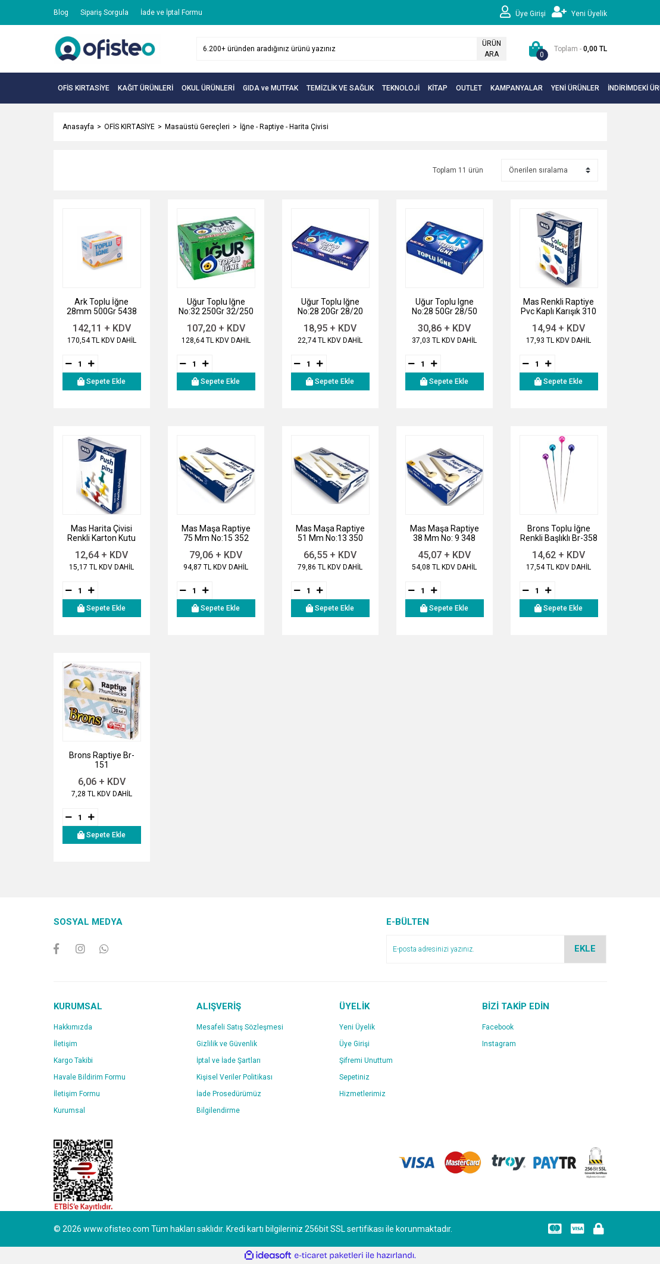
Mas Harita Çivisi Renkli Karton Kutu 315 (101, 533)
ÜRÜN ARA (491, 48)
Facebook (498, 1027)
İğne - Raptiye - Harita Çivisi (284, 127)
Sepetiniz (354, 1077)
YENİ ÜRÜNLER (575, 88)
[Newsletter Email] (496, 949)
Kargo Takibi (73, 1060)
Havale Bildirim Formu (90, 1077)
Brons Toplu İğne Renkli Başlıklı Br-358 (559, 533)
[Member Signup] (579, 12)
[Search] (351, 49)
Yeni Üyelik (357, 1027)
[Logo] (107, 48)
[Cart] (565, 49)
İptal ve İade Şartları (228, 1060)
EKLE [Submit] (585, 948)
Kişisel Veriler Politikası (234, 1077)
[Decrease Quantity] (69, 363)
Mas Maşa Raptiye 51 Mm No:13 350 (330, 533)
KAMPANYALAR (516, 88)
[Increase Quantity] (92, 363)
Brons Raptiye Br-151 (101, 759)
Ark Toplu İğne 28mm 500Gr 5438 (102, 306)
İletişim (65, 1044)
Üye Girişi (354, 1044)
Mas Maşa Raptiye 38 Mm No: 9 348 (444, 533)
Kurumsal (69, 1110)
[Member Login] (526, 12)
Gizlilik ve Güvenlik (226, 1044)
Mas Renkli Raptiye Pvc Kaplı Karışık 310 (558, 306)
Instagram (499, 1044)
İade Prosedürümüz (228, 1094)
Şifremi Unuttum (366, 1060)
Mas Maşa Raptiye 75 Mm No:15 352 (216, 533)
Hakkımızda (73, 1027)
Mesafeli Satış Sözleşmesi (239, 1027)
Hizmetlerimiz (362, 1094)
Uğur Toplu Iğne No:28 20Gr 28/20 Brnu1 (330, 306)
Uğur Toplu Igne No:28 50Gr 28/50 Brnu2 (444, 306)
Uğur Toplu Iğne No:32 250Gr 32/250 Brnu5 (216, 306)
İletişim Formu (77, 1094)
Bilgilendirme (218, 1110)
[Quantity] (80, 363)
